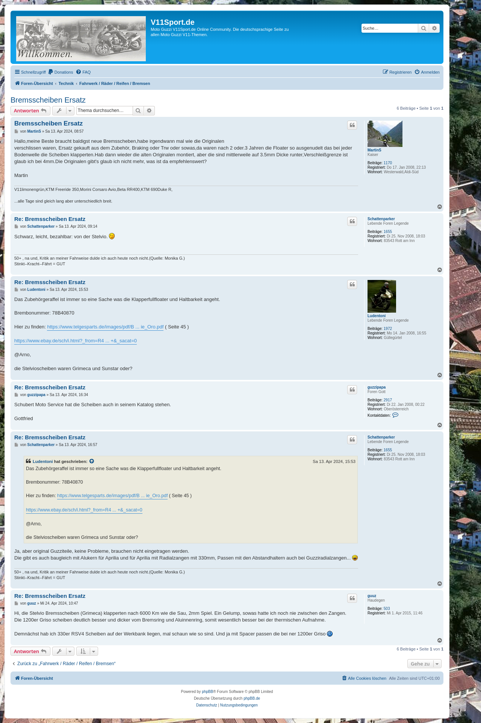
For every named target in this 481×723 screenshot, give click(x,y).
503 (387, 609)
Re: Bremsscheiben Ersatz (49, 219)
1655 (388, 232)
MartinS (374, 150)
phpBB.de (252, 698)
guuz (372, 596)
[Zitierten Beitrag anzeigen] (92, 461)
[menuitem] (60, 72)
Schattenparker (381, 219)
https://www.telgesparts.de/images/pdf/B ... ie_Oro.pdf (105, 327)
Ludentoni (377, 316)
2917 (388, 400)
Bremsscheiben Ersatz (48, 100)
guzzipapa (377, 387)
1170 (388, 163)
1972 (388, 329)
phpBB (207, 692)
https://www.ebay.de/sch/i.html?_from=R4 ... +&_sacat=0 (75, 340)
